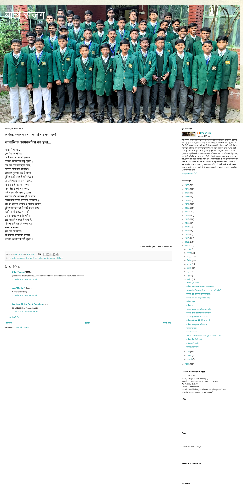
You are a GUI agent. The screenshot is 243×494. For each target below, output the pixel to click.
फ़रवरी (189, 355)
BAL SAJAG (205, 133)
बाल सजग (25, 15)
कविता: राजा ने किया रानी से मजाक (198, 313)
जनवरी (189, 359)
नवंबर (189, 253)
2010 (187, 246)
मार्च (188, 352)
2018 (187, 215)
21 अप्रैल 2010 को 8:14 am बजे (24, 279)
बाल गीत (46, 258)
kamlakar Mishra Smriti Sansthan (27, 304)
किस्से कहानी (30, 258)
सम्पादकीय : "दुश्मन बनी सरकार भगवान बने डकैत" (203, 290)
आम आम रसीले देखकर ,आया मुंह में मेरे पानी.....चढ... (204, 336)
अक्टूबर (190, 257)
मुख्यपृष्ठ (87, 323)
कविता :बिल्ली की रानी (194, 339)
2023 (187, 196)
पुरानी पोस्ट (167, 323)
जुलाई (189, 268)
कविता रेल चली (191, 328)
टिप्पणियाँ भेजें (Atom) (21, 327)
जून (188, 272)
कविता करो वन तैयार (193, 343)
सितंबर (189, 260)
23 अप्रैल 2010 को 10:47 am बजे (25, 312)
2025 (187, 189)
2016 (187, 223)
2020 (187, 208)
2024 (187, 193)
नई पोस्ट (9, 323)
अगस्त (189, 264)
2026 (187, 185)
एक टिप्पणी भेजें (14, 317)
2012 (187, 238)
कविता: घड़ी (190, 301)
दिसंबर (189, 249)
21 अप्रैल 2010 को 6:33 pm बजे (24, 295)
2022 (187, 200)
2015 (187, 227)
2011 (187, 242)
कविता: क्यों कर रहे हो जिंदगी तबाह (198, 298)
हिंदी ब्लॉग (60, 258)
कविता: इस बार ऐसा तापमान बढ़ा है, (198, 294)
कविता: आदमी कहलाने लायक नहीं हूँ (198, 309)
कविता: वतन (190, 305)
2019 (187, 212)
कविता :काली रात (192, 347)
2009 (187, 364)
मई (188, 275)
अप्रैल (189, 279)
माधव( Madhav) (18, 288)
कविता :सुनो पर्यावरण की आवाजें (197, 317)
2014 (187, 231)
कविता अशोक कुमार (18, 258)
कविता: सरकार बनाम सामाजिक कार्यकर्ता (200, 286)
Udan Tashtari (18, 272)
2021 (187, 204)
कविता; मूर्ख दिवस (192, 282)
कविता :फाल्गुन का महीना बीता (196, 324)
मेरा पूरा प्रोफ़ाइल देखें (189, 173)
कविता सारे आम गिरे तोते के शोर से (198, 320)
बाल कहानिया (39, 258)
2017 (187, 219)
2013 (187, 234)
